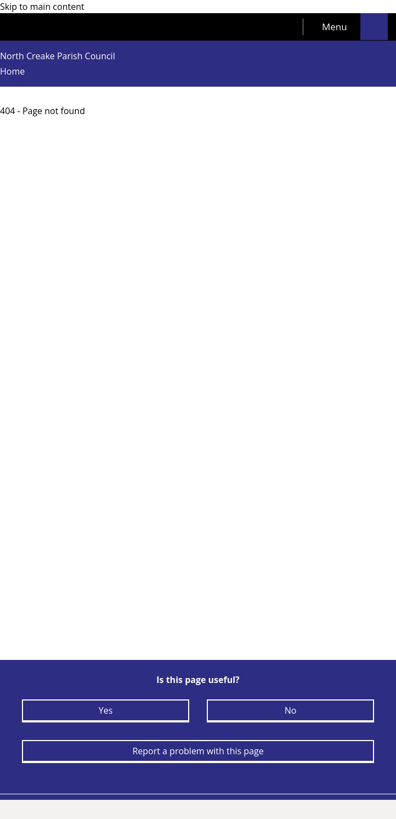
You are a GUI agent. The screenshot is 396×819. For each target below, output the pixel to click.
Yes (106, 710)
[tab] (331, 27)
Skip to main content (42, 7)
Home (12, 71)
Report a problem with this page (197, 751)
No (291, 710)
